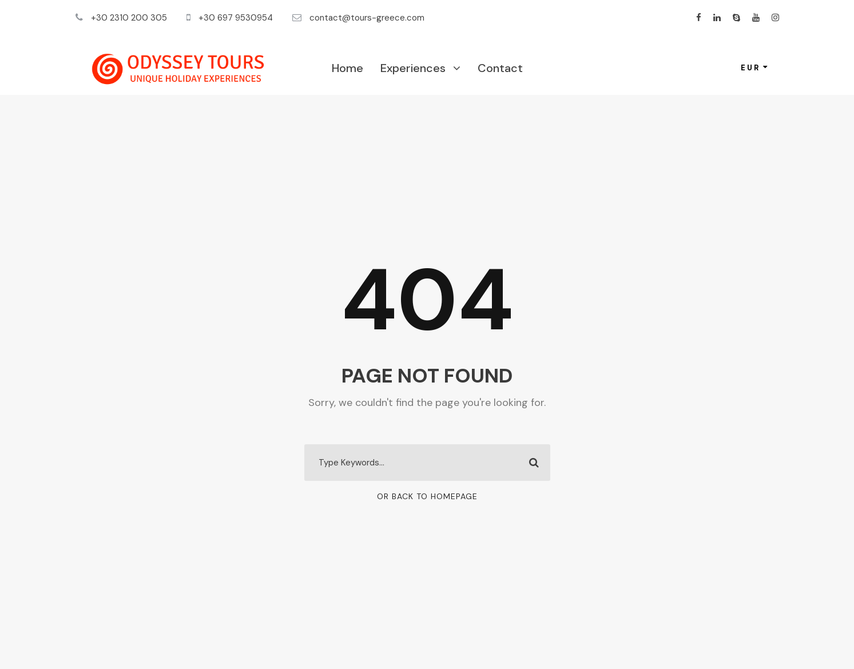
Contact (500, 68)
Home (347, 68)
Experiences (413, 68)
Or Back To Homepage (427, 496)
